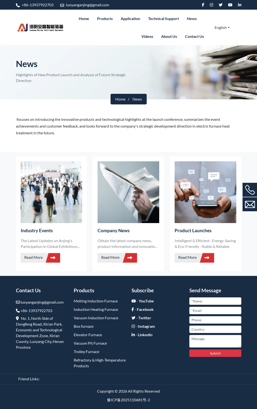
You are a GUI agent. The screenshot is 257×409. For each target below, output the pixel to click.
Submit (215, 353)
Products (105, 18)
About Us (169, 36)
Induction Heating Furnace (96, 309)
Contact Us (194, 36)
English (221, 27)
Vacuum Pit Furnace (90, 343)
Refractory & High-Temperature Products (100, 363)
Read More (42, 258)
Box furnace (83, 326)
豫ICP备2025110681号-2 (128, 399)
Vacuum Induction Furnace (96, 317)
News (192, 18)
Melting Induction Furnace (96, 301)
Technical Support (163, 18)
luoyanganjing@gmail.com (84, 4)
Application (130, 18)
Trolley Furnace (86, 351)
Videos (147, 36)
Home (84, 18)
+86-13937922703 (34, 4)
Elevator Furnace (88, 334)
